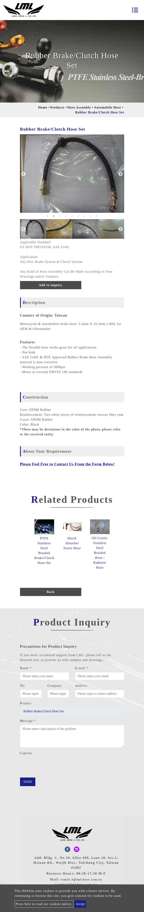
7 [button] (84, 216)
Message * (28, 721)
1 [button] (48, 216)
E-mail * (81, 668)
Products (57, 107)
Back (51, 592)
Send (27, 781)
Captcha (26, 753)
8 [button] (90, 216)
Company (55, 685)
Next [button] (120, 174)
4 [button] (66, 216)
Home (42, 107)
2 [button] (54, 216)
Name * (25, 668)
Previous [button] (23, 174)
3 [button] (60, 216)
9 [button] (97, 216)
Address (81, 685)
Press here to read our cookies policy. (44, 904)
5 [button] (72, 216)
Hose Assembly (79, 107)
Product (26, 703)
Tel (22, 685)
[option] (72, 173)
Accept (80, 904)
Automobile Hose (107, 107)
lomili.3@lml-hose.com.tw (81, 879)
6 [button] (78, 216)
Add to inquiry (50, 285)
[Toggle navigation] (135, 10)
